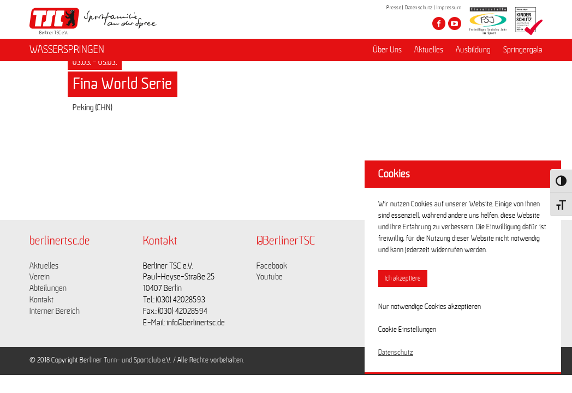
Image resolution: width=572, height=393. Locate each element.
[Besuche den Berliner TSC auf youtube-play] (454, 23)
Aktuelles (428, 49)
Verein (39, 276)
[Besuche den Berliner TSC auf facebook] (438, 23)
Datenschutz (419, 7)
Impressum (449, 7)
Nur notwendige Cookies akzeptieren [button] (429, 307)
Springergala (523, 49)
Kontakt (41, 299)
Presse (393, 7)
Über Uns (387, 49)
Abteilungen (48, 288)
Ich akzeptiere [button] (403, 278)
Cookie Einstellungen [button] (407, 330)
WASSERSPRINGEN (66, 49)
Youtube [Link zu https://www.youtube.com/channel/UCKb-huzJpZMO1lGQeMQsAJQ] (270, 276)
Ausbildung (473, 49)
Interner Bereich (54, 311)
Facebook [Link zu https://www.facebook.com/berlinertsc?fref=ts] (272, 265)
